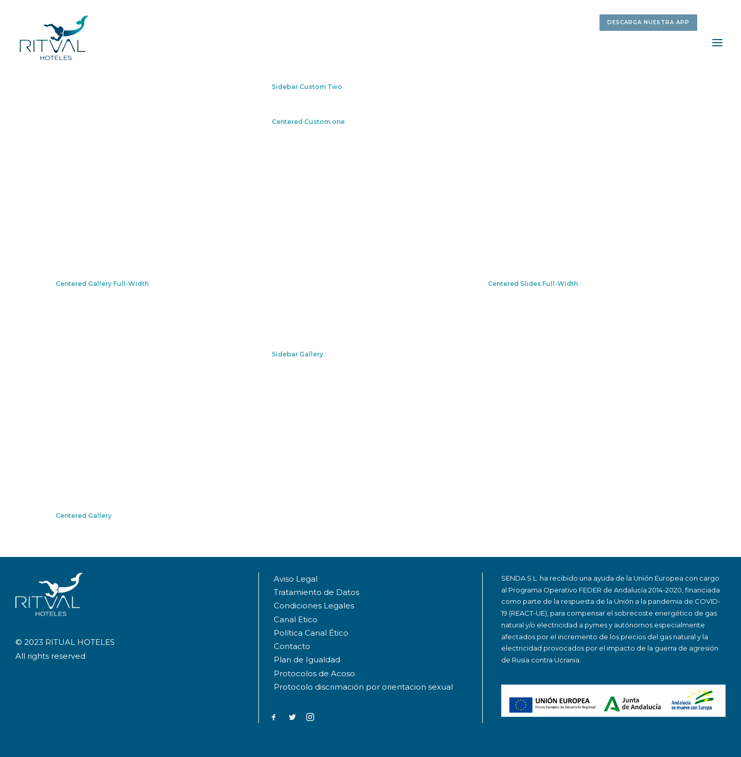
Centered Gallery (84, 515)
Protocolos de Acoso (314, 673)
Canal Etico (295, 619)
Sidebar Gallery (297, 354)
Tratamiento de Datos (316, 592)
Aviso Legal (295, 579)
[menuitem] (650, 21)
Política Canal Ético (311, 633)
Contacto (292, 646)
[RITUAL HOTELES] (54, 38)
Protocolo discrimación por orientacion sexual (364, 687)
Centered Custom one (308, 121)
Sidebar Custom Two (307, 87)
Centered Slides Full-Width (533, 283)
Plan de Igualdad (307, 659)
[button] (650, 21)
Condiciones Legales (314, 605)
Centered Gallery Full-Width (102, 283)
